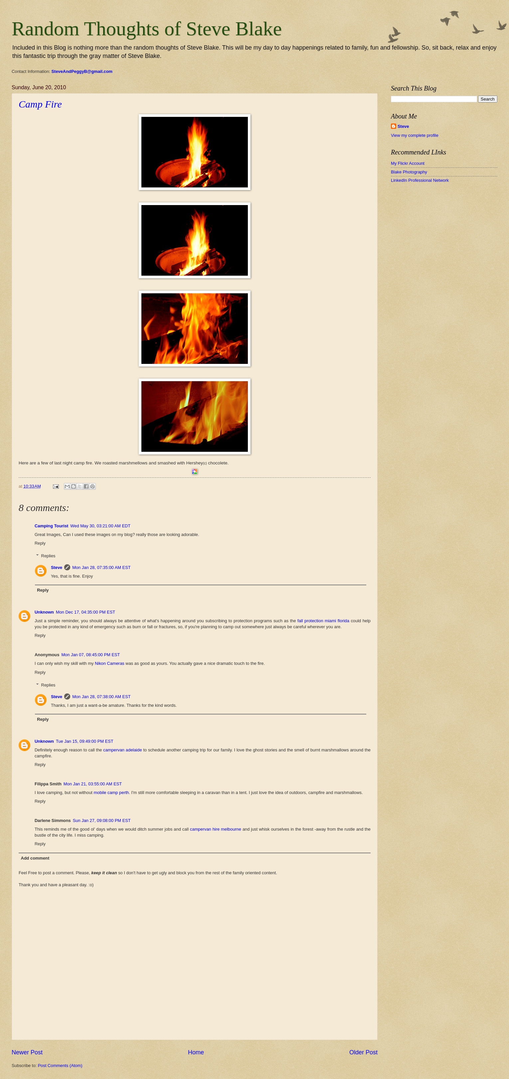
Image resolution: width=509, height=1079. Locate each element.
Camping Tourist (51, 525)
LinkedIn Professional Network (420, 180)
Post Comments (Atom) (60, 1065)
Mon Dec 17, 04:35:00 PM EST (85, 612)
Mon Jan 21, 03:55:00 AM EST (93, 783)
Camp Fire (40, 104)
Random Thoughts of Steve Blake (147, 29)
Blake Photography (409, 171)
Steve (56, 567)
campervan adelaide (122, 749)
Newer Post (27, 1052)
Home (196, 1052)
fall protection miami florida (323, 620)
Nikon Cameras (109, 663)
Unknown (44, 612)
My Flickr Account (407, 163)
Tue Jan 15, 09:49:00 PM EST (84, 741)
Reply (40, 543)
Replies (48, 555)
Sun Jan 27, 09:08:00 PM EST (102, 820)
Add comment (35, 858)
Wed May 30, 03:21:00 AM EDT (100, 525)
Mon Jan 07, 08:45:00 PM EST (90, 654)
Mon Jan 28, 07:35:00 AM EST (101, 567)
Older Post (363, 1052)
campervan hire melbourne (215, 829)
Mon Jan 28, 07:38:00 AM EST (101, 696)
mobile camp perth (111, 792)
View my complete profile (414, 135)
